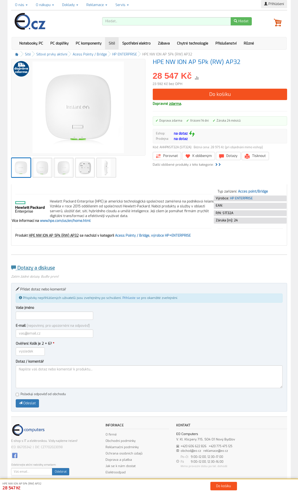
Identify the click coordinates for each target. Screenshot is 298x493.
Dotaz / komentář (30, 361)
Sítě (112, 43)
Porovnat (167, 156)
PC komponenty (88, 43)
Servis (122, 5)
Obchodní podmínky (121, 441)
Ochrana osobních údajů (124, 453)
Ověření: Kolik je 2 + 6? (35, 343)
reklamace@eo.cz (215, 451)
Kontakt (204, 488)
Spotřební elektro (136, 43)
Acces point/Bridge (253, 191)
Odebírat (61, 472)
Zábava (164, 43)
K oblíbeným (198, 156)
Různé (249, 43)
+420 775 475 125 (220, 446)
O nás (21, 5)
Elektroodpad (116, 472)
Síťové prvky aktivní (51, 54)
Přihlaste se (131, 298)
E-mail (53, 325)
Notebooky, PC (31, 43)
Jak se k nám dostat (121, 466)
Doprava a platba (119, 460)
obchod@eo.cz (191, 451)
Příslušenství (226, 43)
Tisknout (255, 156)
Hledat (241, 21)
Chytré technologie (192, 43)
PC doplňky (59, 43)
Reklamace (96, 5)
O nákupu (45, 5)
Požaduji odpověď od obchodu (41, 394)
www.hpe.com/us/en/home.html (65, 221)
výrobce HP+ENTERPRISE (171, 235)
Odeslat (27, 403)
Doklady (70, 5)
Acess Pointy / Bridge (90, 54)
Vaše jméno (25, 307)
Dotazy (228, 156)
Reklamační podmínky (122, 447)
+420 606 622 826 (193, 446)
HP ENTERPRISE (124, 54)
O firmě (111, 434)
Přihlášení (274, 4)
